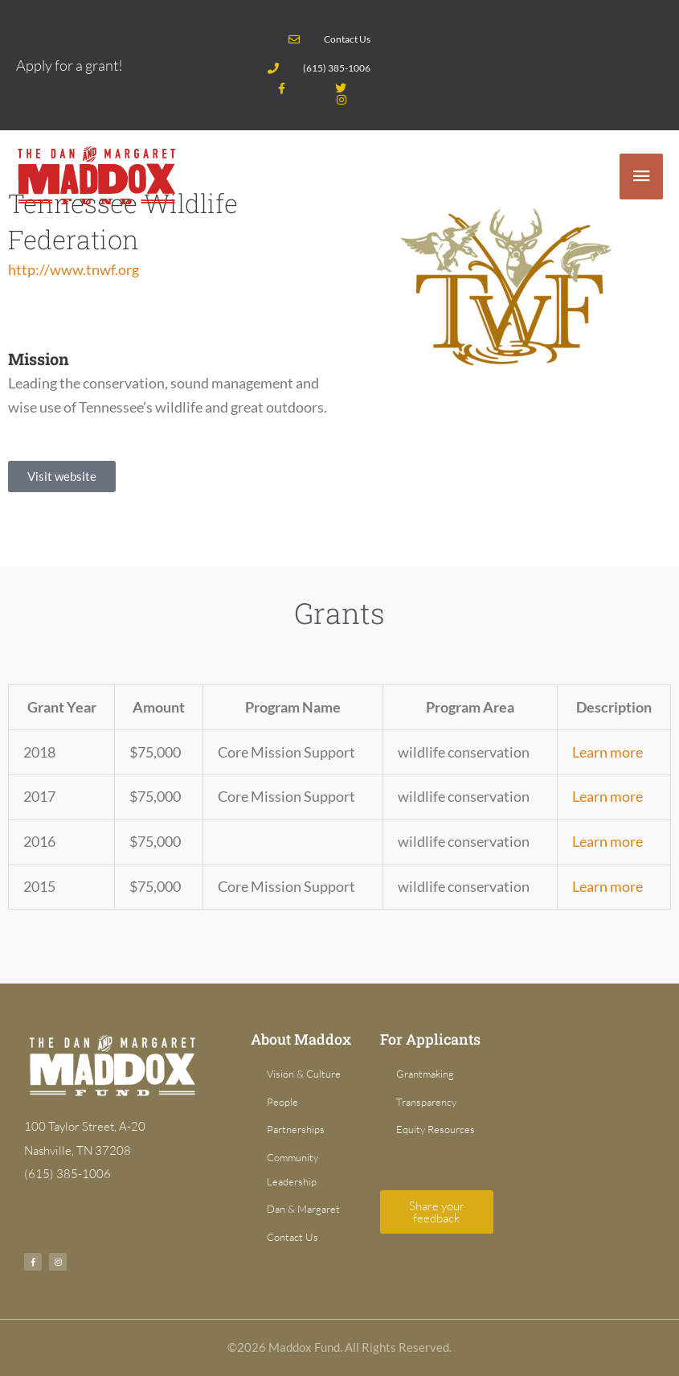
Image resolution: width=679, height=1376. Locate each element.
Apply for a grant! (69, 65)
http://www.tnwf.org (73, 269)
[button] (62, 476)
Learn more (607, 752)
